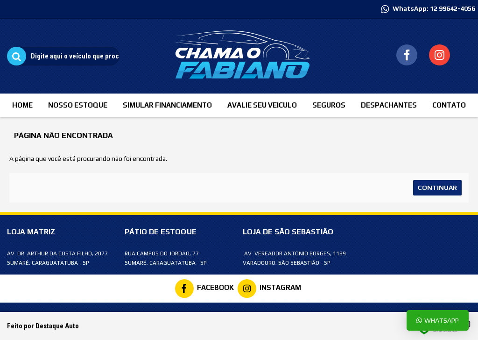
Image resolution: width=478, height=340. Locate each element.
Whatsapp (437, 320)
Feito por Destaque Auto (43, 326)
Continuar (437, 187)
